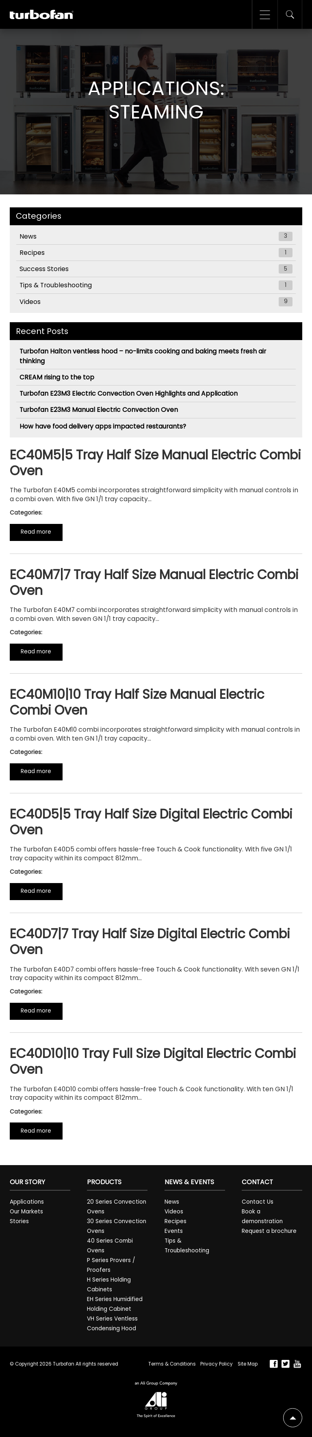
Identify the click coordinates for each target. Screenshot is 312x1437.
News (156, 236)
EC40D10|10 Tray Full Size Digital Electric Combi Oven (153, 1061)
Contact (257, 1182)
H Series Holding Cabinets (109, 1284)
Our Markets (26, 1211)
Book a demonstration (262, 1216)
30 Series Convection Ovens (116, 1226)
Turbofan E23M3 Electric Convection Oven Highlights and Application (129, 393)
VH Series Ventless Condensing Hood (112, 1323)
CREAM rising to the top (57, 377)
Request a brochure (269, 1231)
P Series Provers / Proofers (111, 1265)
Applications (27, 1202)
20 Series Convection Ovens (116, 1206)
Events (174, 1231)
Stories (19, 1221)
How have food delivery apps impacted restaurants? (103, 426)
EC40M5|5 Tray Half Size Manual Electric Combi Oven (155, 463)
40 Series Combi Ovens (110, 1245)
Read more (36, 532)
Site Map (248, 1364)
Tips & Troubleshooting (156, 285)
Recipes (156, 252)
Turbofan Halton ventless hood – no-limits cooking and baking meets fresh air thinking (143, 356)
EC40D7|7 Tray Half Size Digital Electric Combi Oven (150, 942)
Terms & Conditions (171, 1364)
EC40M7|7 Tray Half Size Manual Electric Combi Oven (154, 582)
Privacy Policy (216, 1364)
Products (104, 1182)
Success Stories (156, 269)
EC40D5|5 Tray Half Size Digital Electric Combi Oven (151, 822)
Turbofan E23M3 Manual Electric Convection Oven (99, 409)
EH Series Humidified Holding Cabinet (115, 1304)
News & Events (189, 1182)
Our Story (27, 1182)
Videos (156, 301)
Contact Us (257, 1202)
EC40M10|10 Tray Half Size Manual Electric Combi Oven (137, 702)
